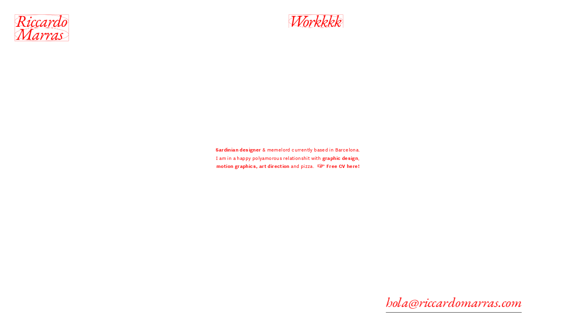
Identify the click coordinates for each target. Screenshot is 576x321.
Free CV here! (343, 166)
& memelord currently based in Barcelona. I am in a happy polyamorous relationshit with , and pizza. (288, 158)
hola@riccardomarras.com (457, 302)
